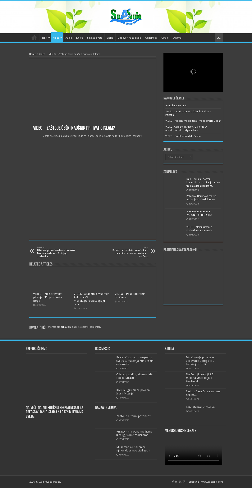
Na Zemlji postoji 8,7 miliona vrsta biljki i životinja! (199, 378)
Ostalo (165, 37)
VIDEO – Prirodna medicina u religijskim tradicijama (134, 433)
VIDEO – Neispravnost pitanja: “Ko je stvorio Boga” (47, 297)
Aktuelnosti (151, 37)
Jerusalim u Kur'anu (175, 105)
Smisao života (95, 37)
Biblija (110, 37)
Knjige (79, 37)
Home (32, 54)
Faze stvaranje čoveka (200, 407)
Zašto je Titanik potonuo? (133, 416)
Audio (69, 37)
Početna (34, 37)
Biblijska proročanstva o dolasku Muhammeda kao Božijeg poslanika (56, 252)
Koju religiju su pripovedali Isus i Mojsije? (133, 391)
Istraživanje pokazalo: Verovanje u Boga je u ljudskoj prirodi (200, 361)
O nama (177, 37)
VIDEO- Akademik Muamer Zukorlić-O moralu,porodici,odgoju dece (91, 299)
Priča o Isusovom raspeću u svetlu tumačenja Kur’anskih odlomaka (134, 361)
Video (56, 37)
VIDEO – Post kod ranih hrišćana (183, 136)
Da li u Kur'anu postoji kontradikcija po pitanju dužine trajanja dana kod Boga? (203, 182)
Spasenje (194, 481)
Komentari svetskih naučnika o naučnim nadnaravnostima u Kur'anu (128, 252)
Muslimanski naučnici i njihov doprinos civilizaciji (133, 448)
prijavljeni (66, 326)
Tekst (44, 37)
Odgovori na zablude (129, 37)
